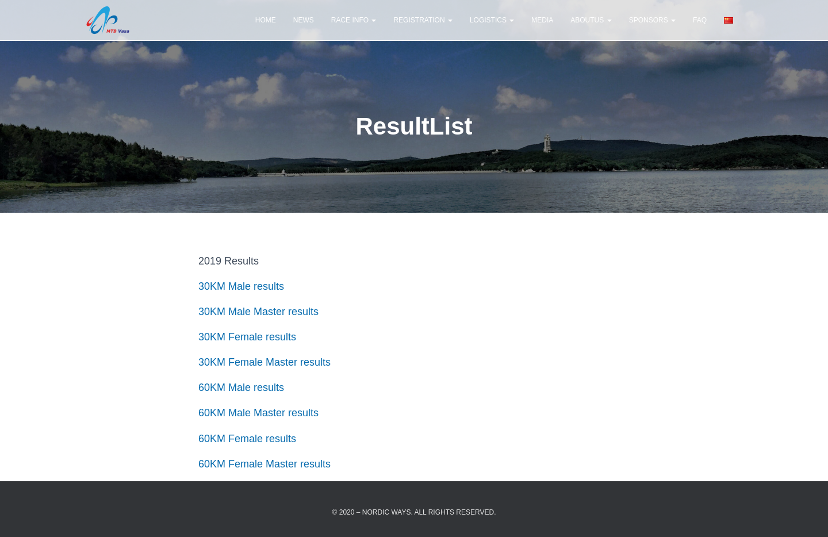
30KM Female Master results (264, 362)
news (303, 20)
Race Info (354, 20)
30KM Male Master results (258, 311)
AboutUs (590, 20)
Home (265, 20)
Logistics (492, 20)
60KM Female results (247, 438)
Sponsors (652, 20)
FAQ (700, 20)
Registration (422, 20)
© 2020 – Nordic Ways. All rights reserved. (414, 512)
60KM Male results (242, 387)
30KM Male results (241, 286)
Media (542, 20)
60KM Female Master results (264, 464)
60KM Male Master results (258, 413)
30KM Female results (247, 337)
